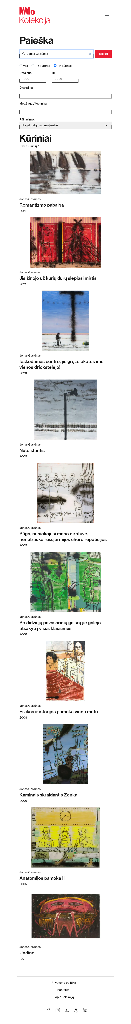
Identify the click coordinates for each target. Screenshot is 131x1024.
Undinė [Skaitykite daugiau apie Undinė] (26, 952)
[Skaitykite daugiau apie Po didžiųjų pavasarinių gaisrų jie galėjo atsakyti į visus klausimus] (65, 582)
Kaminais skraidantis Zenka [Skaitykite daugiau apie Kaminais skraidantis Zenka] (48, 795)
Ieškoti (103, 53)
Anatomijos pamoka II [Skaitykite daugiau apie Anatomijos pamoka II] (42, 878)
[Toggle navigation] (107, 15)
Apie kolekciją (64, 997)
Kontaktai (63, 990)
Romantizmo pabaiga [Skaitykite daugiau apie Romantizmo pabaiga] (41, 205)
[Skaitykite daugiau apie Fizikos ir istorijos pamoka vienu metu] (65, 671)
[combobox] (63, 94)
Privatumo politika (64, 982)
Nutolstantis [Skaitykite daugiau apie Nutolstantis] (32, 450)
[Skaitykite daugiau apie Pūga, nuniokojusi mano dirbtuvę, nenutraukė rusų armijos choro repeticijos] (65, 493)
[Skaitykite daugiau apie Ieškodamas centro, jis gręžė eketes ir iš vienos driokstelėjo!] (65, 321)
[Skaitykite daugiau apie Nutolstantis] (65, 410)
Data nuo (25, 73)
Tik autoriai (42, 65)
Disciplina (26, 87)
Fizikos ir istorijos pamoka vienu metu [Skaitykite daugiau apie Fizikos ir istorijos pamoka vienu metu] (58, 711)
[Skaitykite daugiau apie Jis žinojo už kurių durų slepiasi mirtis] (65, 242)
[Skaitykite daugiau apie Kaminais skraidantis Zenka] (65, 754)
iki (53, 73)
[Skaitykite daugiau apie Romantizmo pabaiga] (65, 172)
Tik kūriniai (64, 65)
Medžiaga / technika (33, 103)
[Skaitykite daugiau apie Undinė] (65, 916)
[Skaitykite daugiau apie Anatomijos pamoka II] (65, 837)
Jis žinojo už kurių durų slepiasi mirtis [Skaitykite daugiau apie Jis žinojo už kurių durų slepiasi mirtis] (58, 278)
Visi (25, 65)
